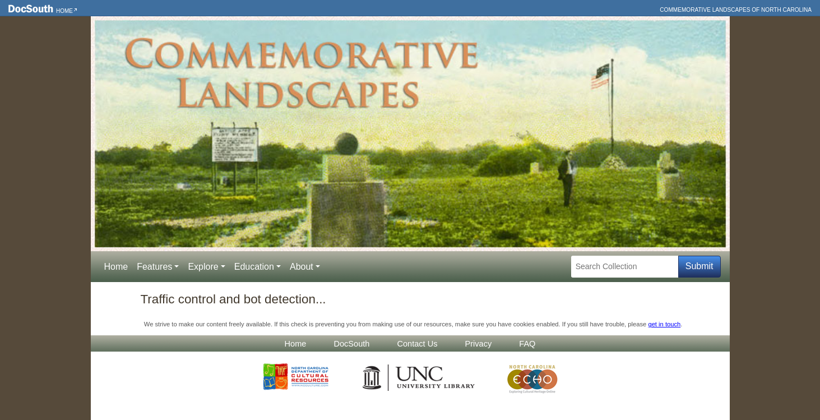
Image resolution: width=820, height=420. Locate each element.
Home (64, 11)
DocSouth (351, 343)
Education (254, 266)
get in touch (664, 324)
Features (154, 266)
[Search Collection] (624, 267)
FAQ (527, 343)
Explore (203, 266)
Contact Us (417, 343)
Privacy (478, 343)
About (301, 266)
